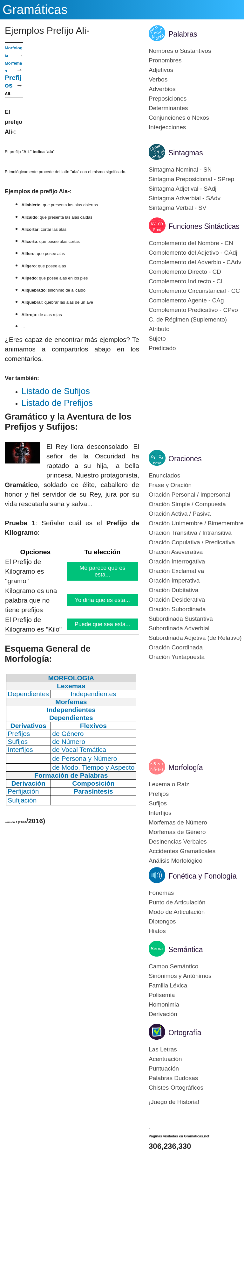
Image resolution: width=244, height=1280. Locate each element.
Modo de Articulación (177, 912)
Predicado (162, 348)
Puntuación (164, 1068)
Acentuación (165, 1059)
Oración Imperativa (174, 580)
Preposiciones (167, 98)
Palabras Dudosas (173, 1078)
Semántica (185, 949)
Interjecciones (167, 127)
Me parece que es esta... (102, 571)
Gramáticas (35, 10)
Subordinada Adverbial (179, 628)
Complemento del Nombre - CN (191, 243)
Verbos (158, 79)
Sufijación (22, 800)
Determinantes (168, 108)
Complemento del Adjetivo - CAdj (193, 252)
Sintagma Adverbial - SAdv (184, 198)
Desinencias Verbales (178, 841)
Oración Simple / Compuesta (187, 504)
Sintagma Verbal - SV (178, 207)
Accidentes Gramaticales (182, 851)
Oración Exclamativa (176, 571)
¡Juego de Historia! (174, 1102)
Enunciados (164, 475)
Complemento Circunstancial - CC (194, 290)
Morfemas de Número (178, 822)
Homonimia (164, 1004)
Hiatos (157, 931)
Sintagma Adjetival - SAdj (182, 188)
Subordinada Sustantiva (181, 618)
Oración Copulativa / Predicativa (192, 542)
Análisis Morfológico (175, 860)
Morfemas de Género (177, 832)
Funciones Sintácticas (204, 226)
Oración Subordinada (177, 609)
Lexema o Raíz (169, 784)
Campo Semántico (173, 966)
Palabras (182, 34)
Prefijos (159, 793)
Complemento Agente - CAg (186, 300)
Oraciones (185, 459)
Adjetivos (161, 70)
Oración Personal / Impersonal (189, 494)
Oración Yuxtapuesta (177, 657)
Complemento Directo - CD (185, 271)
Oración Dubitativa (173, 590)
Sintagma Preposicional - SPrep (191, 179)
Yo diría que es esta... (102, 600)
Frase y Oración (170, 485)
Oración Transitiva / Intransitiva (190, 532)
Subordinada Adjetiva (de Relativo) (195, 637)
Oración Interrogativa (177, 561)
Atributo (159, 329)
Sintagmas (185, 153)
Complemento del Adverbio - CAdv (195, 262)
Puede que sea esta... (102, 624)
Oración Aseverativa (176, 551)
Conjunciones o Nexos (179, 117)
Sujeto (157, 338)
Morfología (185, 767)
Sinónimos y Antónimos (180, 975)
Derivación (163, 1014)
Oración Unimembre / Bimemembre (196, 523)
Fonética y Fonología (202, 876)
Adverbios (162, 89)
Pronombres (165, 60)
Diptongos (162, 921)
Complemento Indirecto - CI (185, 281)
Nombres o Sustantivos (180, 50)
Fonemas (161, 892)
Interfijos (160, 813)
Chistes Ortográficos (176, 1087)
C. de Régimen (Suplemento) (188, 319)
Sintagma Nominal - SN (180, 169)
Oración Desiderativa (177, 599)
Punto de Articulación (177, 902)
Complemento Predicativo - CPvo (193, 310)
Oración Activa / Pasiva (180, 513)
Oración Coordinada (176, 647)
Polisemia (162, 995)
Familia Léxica (168, 985)
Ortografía (184, 1033)
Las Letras (163, 1049)
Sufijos (158, 803)
